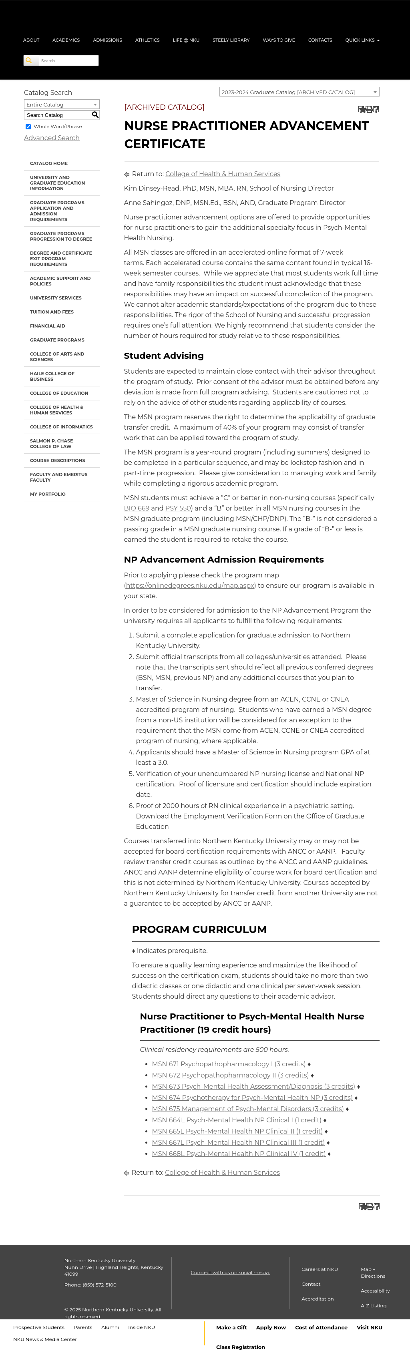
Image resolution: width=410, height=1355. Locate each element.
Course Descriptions (57, 460)
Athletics (147, 40)
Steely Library (231, 40)
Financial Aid (47, 326)
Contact (310, 1284)
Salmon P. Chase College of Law (51, 443)
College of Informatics (61, 427)
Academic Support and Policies (60, 281)
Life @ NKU (186, 40)
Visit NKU (369, 1327)
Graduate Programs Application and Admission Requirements (57, 211)
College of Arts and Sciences (57, 356)
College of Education (59, 393)
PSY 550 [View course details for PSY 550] (178, 508)
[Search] (32, 60)
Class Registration (240, 1347)
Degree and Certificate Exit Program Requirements (61, 258)
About (31, 40)
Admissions (107, 40)
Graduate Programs (57, 340)
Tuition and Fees (52, 312)
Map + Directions (373, 1272)
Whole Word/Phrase (58, 126)
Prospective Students (38, 1327)
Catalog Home (49, 163)
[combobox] (299, 91)
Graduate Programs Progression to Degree (61, 236)
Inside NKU (141, 1327)
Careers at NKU (319, 1269)
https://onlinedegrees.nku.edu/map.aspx (190, 585)
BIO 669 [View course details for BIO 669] (137, 508)
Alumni (110, 1327)
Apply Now (271, 1327)
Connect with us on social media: (230, 1272)
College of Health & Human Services (56, 410)
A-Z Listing (374, 1306)
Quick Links (363, 40)
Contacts (320, 40)
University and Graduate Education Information (57, 183)
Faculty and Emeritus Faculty (58, 477)
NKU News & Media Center (45, 1339)
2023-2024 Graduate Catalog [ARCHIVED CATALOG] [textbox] (288, 92)
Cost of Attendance (321, 1327)
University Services (56, 298)
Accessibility (375, 1291)
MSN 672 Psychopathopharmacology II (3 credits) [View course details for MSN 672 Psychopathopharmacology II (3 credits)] (230, 1075)
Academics (66, 40)
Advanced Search (52, 138)
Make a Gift (231, 1327)
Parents (83, 1327)
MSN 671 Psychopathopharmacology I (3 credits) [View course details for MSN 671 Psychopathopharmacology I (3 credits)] (229, 1064)
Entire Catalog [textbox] (45, 104)
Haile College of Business (52, 376)
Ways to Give (279, 40)
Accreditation (317, 1299)
